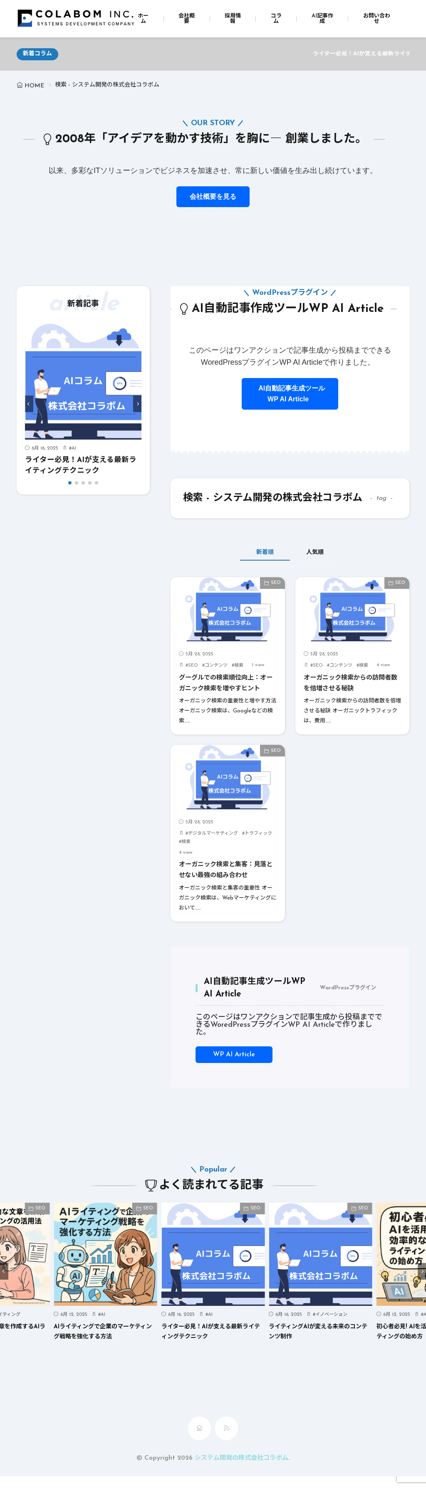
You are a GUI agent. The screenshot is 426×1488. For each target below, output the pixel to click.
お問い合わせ (376, 18)
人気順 (323, 553)
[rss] (226, 1439)
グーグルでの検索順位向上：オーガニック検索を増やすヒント (227, 689)
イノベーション (331, 1326)
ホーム (143, 18)
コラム (276, 18)
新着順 (257, 553)
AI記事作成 (322, 18)
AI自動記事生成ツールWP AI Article (290, 394)
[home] (199, 1439)
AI (74, 448)
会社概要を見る (213, 196)
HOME (34, 86)
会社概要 (186, 18)
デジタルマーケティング (213, 845)
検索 (238, 666)
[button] (29, 403)
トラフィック (258, 845)
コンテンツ (216, 666)
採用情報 (233, 18)
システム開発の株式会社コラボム (241, 1469)
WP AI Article (234, 1066)
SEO (276, 583)
